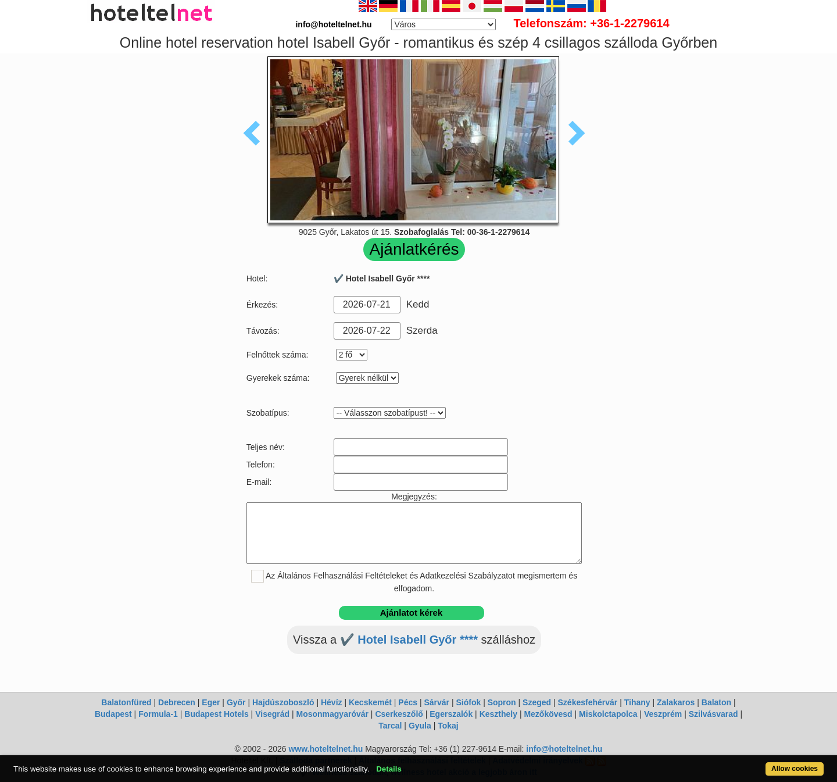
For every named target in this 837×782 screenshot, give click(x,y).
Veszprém (663, 714)
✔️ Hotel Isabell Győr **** (409, 639)
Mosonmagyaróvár (332, 714)
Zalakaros (676, 702)
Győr (236, 702)
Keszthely (498, 714)
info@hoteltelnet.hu (564, 749)
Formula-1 (158, 714)
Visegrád (272, 714)
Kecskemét (370, 702)
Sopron (502, 702)
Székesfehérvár (588, 702)
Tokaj (448, 725)
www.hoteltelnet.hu (325, 749)
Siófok (468, 702)
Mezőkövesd (548, 714)
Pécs (407, 702)
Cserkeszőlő (399, 714)
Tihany (637, 702)
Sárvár (436, 702)
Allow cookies (794, 769)
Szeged (537, 702)
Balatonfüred (126, 702)
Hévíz (331, 702)
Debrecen (176, 702)
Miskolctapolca (608, 714)
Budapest (113, 714)
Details (389, 769)
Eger (211, 702)
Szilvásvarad (713, 714)
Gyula (420, 725)
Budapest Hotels (216, 714)
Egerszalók (451, 714)
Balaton (716, 702)
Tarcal (390, 725)
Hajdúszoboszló (283, 702)
